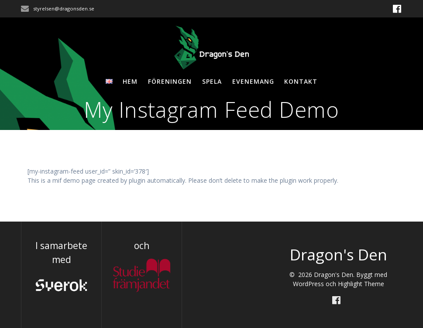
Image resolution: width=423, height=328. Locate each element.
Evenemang (253, 81)
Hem (130, 81)
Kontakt (300, 81)
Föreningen (170, 81)
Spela (212, 81)
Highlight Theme (361, 284)
